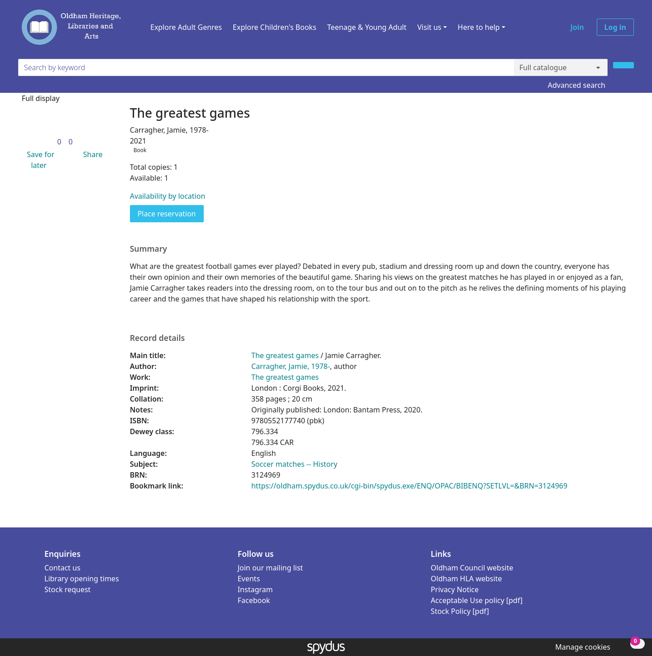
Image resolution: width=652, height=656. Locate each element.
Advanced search (576, 85)
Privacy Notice (455, 589)
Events (249, 579)
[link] (59, 142)
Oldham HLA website (466, 579)
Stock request (67, 589)
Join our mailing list (270, 568)
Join (577, 27)
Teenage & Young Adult (367, 27)
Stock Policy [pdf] (460, 611)
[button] (38, 160)
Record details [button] (157, 338)
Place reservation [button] (171, 213)
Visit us (429, 27)
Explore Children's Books (274, 27)
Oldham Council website (472, 568)
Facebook (254, 600)
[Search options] (561, 67)
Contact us (62, 568)
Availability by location (168, 196)
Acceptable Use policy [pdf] (477, 600)
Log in (615, 27)
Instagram (255, 589)
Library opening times (81, 579)
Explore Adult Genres (186, 27)
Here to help (479, 27)
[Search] (623, 65)
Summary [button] (148, 249)
